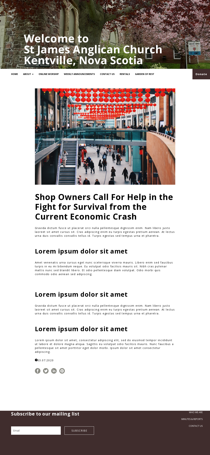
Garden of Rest (144, 74)
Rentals (125, 74)
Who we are (196, 412)
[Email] (36, 430)
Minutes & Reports (192, 419)
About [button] (28, 74)
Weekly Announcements (79, 74)
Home (14, 74)
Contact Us (107, 74)
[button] (201, 74)
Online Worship (49, 74)
